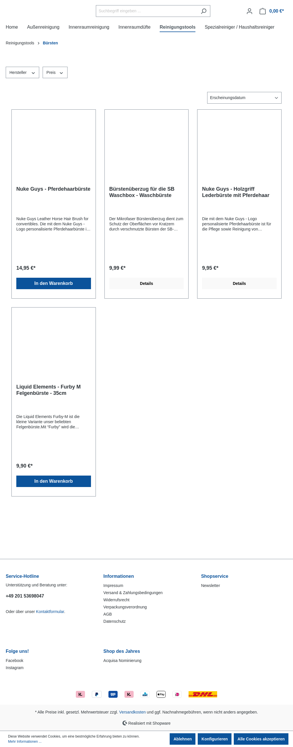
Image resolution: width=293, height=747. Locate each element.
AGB (107, 614)
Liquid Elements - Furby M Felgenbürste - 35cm (48, 432)
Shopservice (214, 576)
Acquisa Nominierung (122, 660)
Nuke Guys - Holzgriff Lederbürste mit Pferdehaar (235, 234)
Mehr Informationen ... (24, 742)
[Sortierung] (244, 140)
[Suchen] (218, 32)
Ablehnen (182, 739)
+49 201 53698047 (25, 596)
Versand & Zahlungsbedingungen (133, 592)
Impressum (113, 585)
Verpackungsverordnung (125, 607)
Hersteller (22, 114)
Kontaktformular (50, 611)
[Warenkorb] (271, 32)
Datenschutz (114, 621)
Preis (55, 114)
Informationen (118, 576)
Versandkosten (132, 712)
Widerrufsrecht (116, 600)
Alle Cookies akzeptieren (261, 739)
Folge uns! (17, 651)
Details (146, 325)
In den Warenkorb (53, 325)
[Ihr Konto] (249, 32)
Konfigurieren (214, 739)
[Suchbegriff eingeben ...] (160, 32)
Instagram (14, 667)
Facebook (14, 660)
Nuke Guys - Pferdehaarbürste (53, 231)
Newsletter (210, 585)
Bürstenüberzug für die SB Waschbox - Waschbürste (142, 234)
